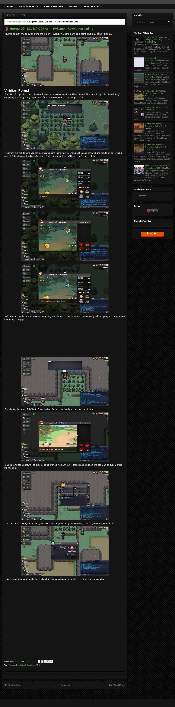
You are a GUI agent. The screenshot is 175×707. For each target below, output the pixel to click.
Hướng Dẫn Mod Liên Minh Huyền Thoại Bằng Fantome (157, 76)
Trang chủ (65, 685)
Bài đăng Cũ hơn (117, 685)
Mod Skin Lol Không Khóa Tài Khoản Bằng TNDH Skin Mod (157, 167)
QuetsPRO (35, 665)
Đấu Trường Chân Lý (28, 6)
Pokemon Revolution (53, 6)
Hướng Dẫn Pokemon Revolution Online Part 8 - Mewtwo (156, 126)
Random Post (152, 233)
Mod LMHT (73, 6)
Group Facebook (91, 6)
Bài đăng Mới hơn (12, 685)
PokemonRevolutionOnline (19, 665)
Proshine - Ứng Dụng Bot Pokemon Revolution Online (157, 59)
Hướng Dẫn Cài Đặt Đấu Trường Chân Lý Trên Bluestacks (155, 93)
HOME (10, 6)
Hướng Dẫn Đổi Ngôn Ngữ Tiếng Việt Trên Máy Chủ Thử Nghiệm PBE (157, 39)
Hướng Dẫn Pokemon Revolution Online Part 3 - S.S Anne (156, 147)
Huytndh (142, 196)
